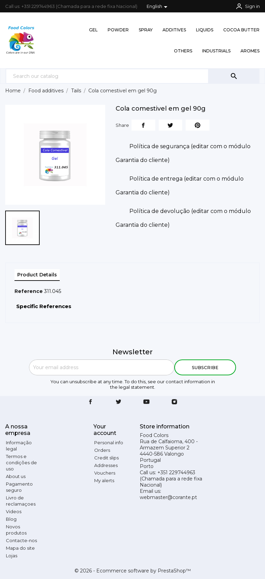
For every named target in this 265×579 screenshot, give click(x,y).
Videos (13, 511)
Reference (28, 291)
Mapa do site (20, 548)
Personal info (108, 442)
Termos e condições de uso (21, 462)
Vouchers (104, 473)
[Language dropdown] (158, 7)
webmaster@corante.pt (168, 497)
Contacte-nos (21, 540)
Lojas (11, 555)
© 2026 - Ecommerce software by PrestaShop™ (133, 571)
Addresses (106, 465)
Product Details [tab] (37, 275)
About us (16, 476)
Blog (11, 519)
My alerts (104, 480)
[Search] (107, 76)
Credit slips (106, 457)
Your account (105, 429)
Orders (102, 450)
